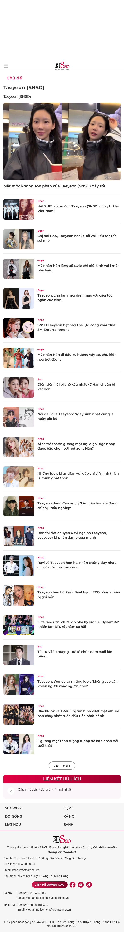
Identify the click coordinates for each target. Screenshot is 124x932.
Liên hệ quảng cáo (49, 884)
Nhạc (40, 201)
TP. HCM (9, 905)
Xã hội (69, 816)
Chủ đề (14, 78)
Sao (39, 379)
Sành (69, 825)
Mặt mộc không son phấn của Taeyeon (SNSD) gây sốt (54, 186)
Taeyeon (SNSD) (23, 87)
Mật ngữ (13, 825)
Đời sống (13, 816)
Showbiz (13, 808)
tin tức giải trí (45, 789)
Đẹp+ (40, 230)
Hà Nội (7, 893)
